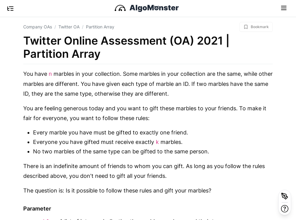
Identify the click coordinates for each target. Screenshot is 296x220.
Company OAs (37, 26)
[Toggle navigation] (283, 8)
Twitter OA (69, 26)
